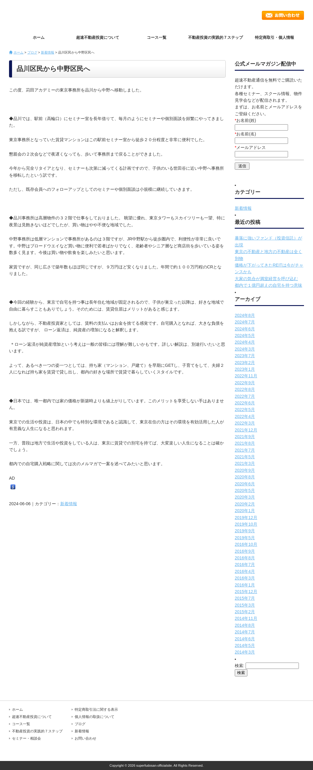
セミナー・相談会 (26, 738)
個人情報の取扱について (94, 717)
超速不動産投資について (97, 37)
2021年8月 (245, 443)
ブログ (32, 52)
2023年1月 (245, 369)
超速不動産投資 (43, 15)
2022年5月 (245, 409)
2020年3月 (245, 497)
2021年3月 (245, 463)
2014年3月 (245, 652)
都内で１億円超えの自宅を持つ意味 (268, 285)
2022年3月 (245, 423)
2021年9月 (245, 436)
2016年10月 (246, 544)
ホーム (39, 37)
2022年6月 (245, 402)
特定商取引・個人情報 (274, 37)
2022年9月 (245, 382)
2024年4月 (245, 342)
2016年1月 (245, 585)
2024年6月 (245, 328)
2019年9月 (245, 530)
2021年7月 (245, 450)
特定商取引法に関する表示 (96, 709)
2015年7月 (245, 598)
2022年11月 (246, 375)
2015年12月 (246, 591)
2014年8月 (245, 625)
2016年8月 (245, 557)
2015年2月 (245, 611)
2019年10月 (246, 524)
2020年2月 (245, 504)
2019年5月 (245, 537)
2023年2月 (245, 362)
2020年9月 (245, 470)
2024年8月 (245, 315)
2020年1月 (245, 510)
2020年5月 (245, 490)
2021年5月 (245, 456)
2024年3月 (245, 349)
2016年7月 (245, 564)
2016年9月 (245, 551)
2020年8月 (245, 477)
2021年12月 (246, 430)
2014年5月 (245, 645)
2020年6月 (245, 483)
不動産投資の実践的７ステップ (215, 37)
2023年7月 (245, 355)
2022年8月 (245, 389)
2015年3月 (245, 605)
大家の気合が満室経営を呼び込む (266, 278)
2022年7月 (245, 396)
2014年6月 (245, 638)
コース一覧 (156, 37)
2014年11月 (246, 618)
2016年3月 (245, 578)
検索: (239, 665)
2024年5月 (245, 335)
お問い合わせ (283, 15)
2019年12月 (246, 517)
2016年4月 (245, 571)
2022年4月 (245, 416)
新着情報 (47, 52)
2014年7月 (245, 631)
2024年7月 (245, 322)
